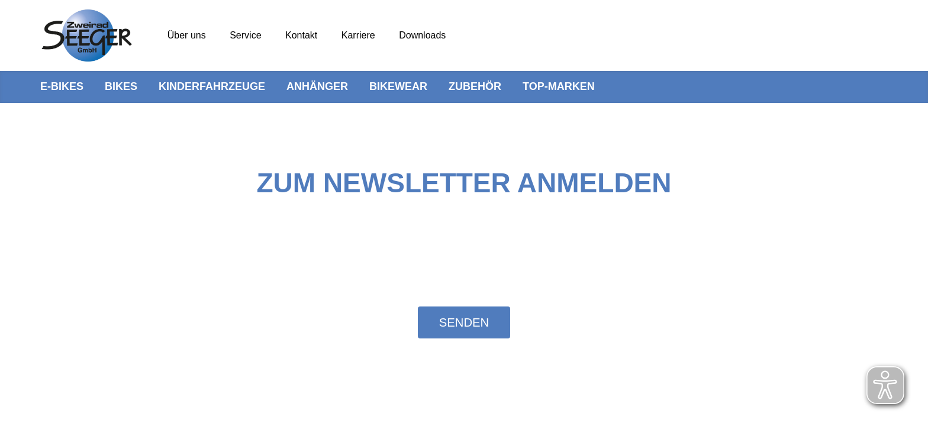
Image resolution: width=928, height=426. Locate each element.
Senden (464, 322)
